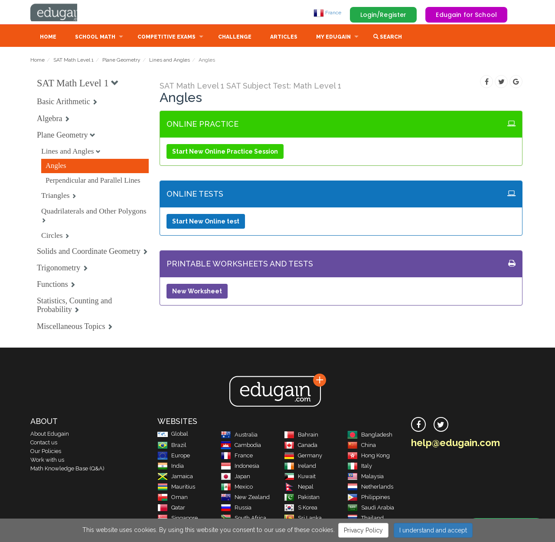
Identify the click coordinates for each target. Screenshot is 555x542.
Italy (359, 466)
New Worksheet (197, 292)
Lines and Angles (169, 61)
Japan (235, 477)
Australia (239, 435)
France (327, 13)
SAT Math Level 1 (73, 61)
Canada (300, 446)
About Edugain (49, 434)
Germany (303, 456)
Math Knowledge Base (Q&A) (67, 469)
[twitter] (441, 425)
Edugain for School (466, 14)
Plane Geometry (121, 61)
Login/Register (383, 14)
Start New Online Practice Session (225, 152)
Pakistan (302, 498)
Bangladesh (369, 435)
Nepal (298, 487)
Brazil (171, 446)
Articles (283, 38)
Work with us (47, 460)
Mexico (237, 487)
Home (48, 38)
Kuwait (300, 477)
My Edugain (333, 38)
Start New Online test (205, 222)
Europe (173, 456)
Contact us (43, 443)
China (361, 446)
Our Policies (45, 452)
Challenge (234, 38)
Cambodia (241, 446)
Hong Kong (368, 456)
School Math (95, 38)
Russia (236, 508)
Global (172, 434)
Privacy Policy (363, 530)
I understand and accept (433, 530)
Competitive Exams (166, 38)
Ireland (300, 466)
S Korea (300, 508)
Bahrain (301, 435)
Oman (172, 498)
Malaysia (365, 477)
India (170, 466)
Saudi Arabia (370, 508)
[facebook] (418, 425)
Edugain (62, 12)
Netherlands (370, 487)
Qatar (171, 508)
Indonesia (240, 466)
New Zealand (245, 498)
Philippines (368, 498)
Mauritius (176, 487)
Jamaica (175, 477)
